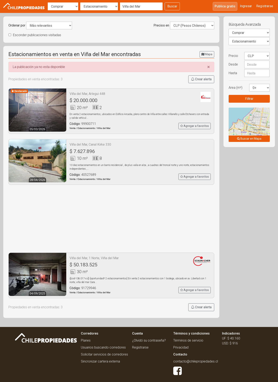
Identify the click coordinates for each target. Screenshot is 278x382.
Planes (86, 340)
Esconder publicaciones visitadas (34, 35)
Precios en (161, 25)
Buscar (172, 6)
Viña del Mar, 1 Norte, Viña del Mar (94, 258)
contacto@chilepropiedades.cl (195, 361)
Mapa (206, 54)
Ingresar (246, 6)
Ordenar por (16, 25)
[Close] (208, 67)
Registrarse (264, 6)
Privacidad (180, 347)
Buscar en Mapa (249, 138)
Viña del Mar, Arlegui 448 (87, 94)
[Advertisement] (111, 218)
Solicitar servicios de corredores (104, 354)
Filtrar (249, 99)
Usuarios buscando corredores (103, 347)
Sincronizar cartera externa (100, 361)
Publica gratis (225, 6)
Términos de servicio (188, 340)
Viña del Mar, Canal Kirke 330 (90, 144)
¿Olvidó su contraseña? (149, 340)
